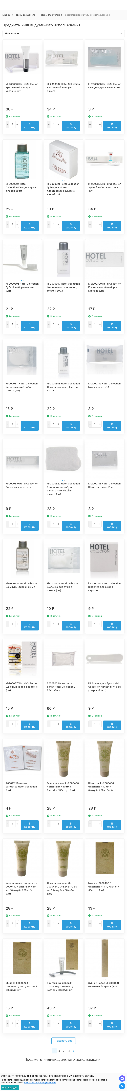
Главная (6, 15)
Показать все (63, 1040)
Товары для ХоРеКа (25, 15)
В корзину (29, 126)
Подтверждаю (9, 1087)
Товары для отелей (49, 15)
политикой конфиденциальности (40, 1083)
